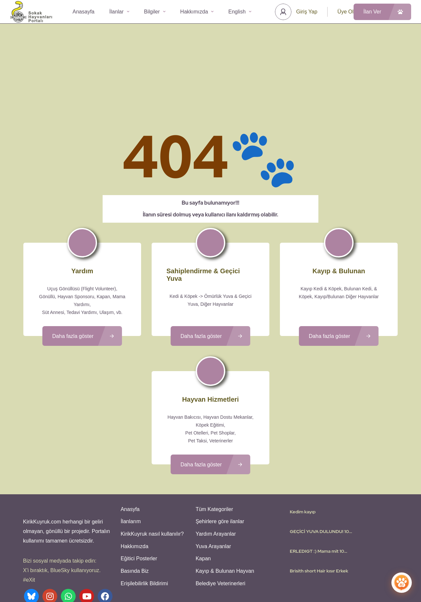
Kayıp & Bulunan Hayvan (224, 522)
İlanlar (119, 11)
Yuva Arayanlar (213, 498)
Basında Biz (134, 522)
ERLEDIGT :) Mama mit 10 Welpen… (317, 505)
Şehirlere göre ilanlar (219, 475)
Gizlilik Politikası (249, 577)
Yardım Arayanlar (215, 486)
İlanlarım (130, 475)
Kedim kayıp (303, 465)
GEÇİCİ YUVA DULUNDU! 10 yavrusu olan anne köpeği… (319, 485)
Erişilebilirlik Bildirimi (143, 534)
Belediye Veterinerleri (220, 534)
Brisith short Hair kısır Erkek (319, 525)
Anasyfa (129, 463)
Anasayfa (84, 11)
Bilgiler (154, 11)
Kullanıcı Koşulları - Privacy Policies (192, 577)
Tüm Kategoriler (214, 463)
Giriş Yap (306, 11)
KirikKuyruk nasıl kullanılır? (151, 486)
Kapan (202, 510)
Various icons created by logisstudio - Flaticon (210, 585)
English (239, 11)
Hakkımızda (196, 11)
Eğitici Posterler (138, 510)
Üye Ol (345, 11)
